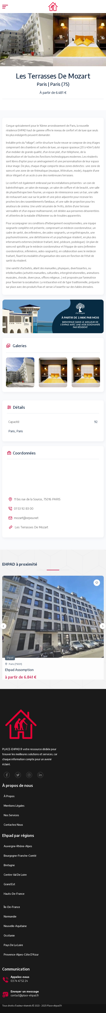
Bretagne (9, 865)
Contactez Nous (13, 824)
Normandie (10, 916)
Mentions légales (14, 805)
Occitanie (9, 935)
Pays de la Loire (13, 945)
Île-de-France (12, 907)
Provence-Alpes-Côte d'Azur (21, 954)
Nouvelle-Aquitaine (15, 926)
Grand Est (9, 884)
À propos (9, 796)
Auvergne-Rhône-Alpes (18, 846)
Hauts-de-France (14, 893)
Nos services (11, 815)
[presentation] (3, 626)
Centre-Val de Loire (15, 874)
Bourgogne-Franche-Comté (20, 855)
